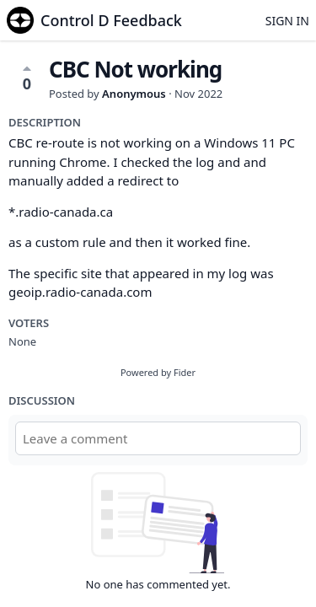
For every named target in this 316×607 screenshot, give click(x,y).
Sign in (287, 21)
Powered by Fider (158, 372)
